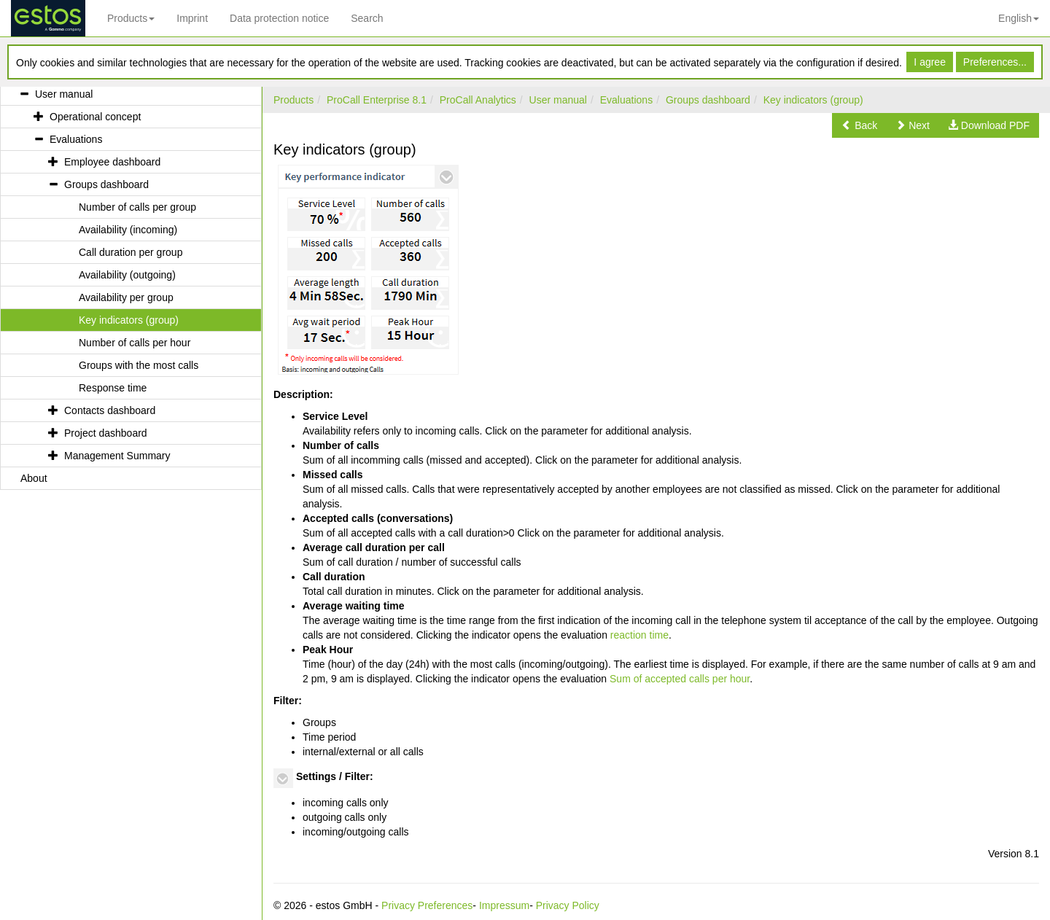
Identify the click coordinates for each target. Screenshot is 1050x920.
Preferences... (995, 62)
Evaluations (626, 100)
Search (367, 18)
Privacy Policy (567, 905)
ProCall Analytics (478, 100)
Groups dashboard (708, 100)
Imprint (192, 18)
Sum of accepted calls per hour (680, 679)
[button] (859, 125)
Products (131, 18)
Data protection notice (279, 18)
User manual (558, 100)
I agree (930, 62)
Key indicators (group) (813, 100)
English (1018, 18)
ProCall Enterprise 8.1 (377, 100)
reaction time (639, 635)
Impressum (504, 905)
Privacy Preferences (426, 905)
